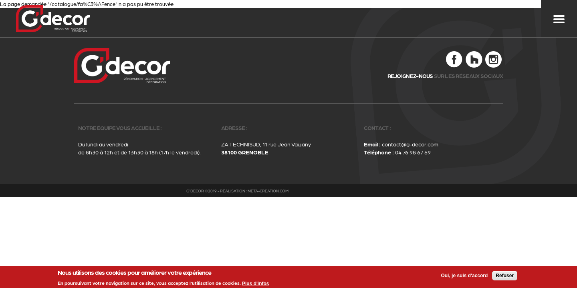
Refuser (505, 276)
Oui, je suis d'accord (464, 276)
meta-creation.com (268, 190)
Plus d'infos (255, 284)
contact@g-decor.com (410, 144)
